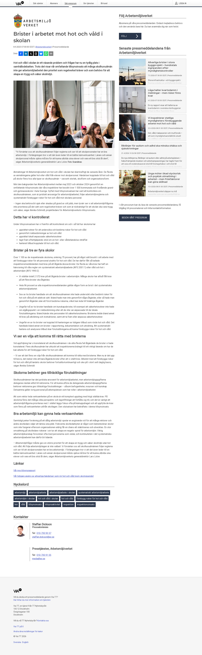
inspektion (68, 504)
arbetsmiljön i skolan (25, 498)
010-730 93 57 (44, 533)
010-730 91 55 (44, 555)
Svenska (17, 642)
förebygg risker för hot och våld (92, 498)
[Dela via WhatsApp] (46, 53)
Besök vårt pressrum (134, 217)
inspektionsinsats (86, 504)
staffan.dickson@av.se (43, 537)
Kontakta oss (43, 620)
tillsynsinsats (35, 504)
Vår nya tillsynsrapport (24, 470)
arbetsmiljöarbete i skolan (62, 492)
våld (23, 504)
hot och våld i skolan (48, 498)
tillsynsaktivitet (52, 504)
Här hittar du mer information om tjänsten (31, 600)
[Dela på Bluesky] (41, 53)
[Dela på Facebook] (21, 53)
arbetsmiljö (20, 492)
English (25, 642)
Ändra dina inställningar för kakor (28, 631)
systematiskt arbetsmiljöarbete (93, 492)
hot (16, 504)
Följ (130, 36)
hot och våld (67, 498)
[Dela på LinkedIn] (26, 53)
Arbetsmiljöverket (43, 47)
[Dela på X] (31, 53)
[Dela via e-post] (51, 53)
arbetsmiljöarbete (37, 492)
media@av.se (38, 558)
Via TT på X (18, 626)
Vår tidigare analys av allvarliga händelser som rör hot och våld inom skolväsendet (53, 476)
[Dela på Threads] (36, 53)
